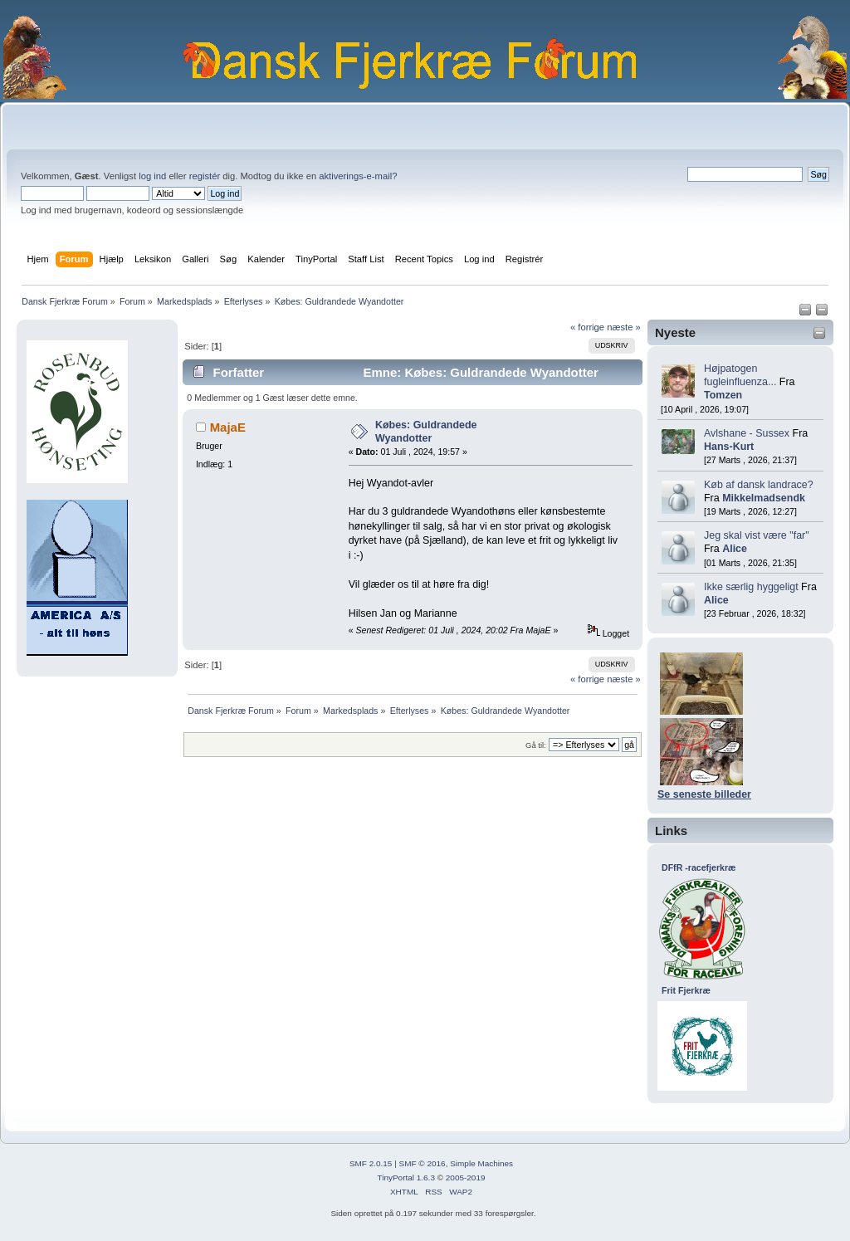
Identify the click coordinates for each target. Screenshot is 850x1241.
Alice (734, 549)
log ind (152, 176)
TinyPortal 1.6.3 (405, 1177)
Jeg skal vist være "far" (756, 535)
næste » (624, 327)
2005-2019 (466, 1177)
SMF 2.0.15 (371, 1163)
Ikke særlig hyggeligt (751, 587)
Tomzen (723, 395)
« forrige (587, 327)
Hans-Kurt (729, 446)
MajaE (228, 427)
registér (204, 176)
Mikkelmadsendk (763, 498)
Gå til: (535, 745)
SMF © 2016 (422, 1163)
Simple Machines (481, 1163)
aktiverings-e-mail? (358, 176)
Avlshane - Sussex (746, 433)
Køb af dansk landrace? (758, 485)
